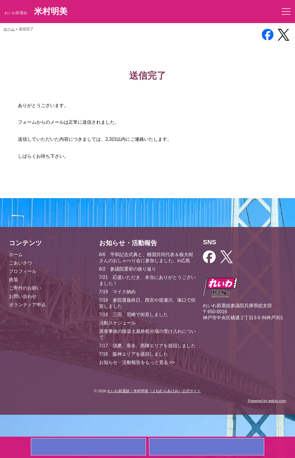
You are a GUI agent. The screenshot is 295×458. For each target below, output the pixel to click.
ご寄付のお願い (25, 288)
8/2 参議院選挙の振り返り (127, 268)
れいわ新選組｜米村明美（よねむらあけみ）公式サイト (154, 391)
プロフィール (23, 271)
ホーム (9, 29)
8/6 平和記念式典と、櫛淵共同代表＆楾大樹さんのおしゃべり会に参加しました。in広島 (146, 257)
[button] (286, 11)
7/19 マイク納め (117, 291)
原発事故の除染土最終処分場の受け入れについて (147, 334)
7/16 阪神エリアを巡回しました (133, 354)
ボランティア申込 (27, 304)
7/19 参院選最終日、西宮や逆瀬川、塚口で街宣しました (147, 303)
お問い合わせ (23, 296)
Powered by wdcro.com (267, 401)
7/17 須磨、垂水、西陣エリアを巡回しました (147, 345)
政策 (13, 279)
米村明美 (50, 11)
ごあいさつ (20, 262)
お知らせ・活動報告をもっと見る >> (137, 362)
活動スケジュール (117, 322)
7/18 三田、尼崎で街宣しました (133, 314)
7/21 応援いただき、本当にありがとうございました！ (147, 280)
